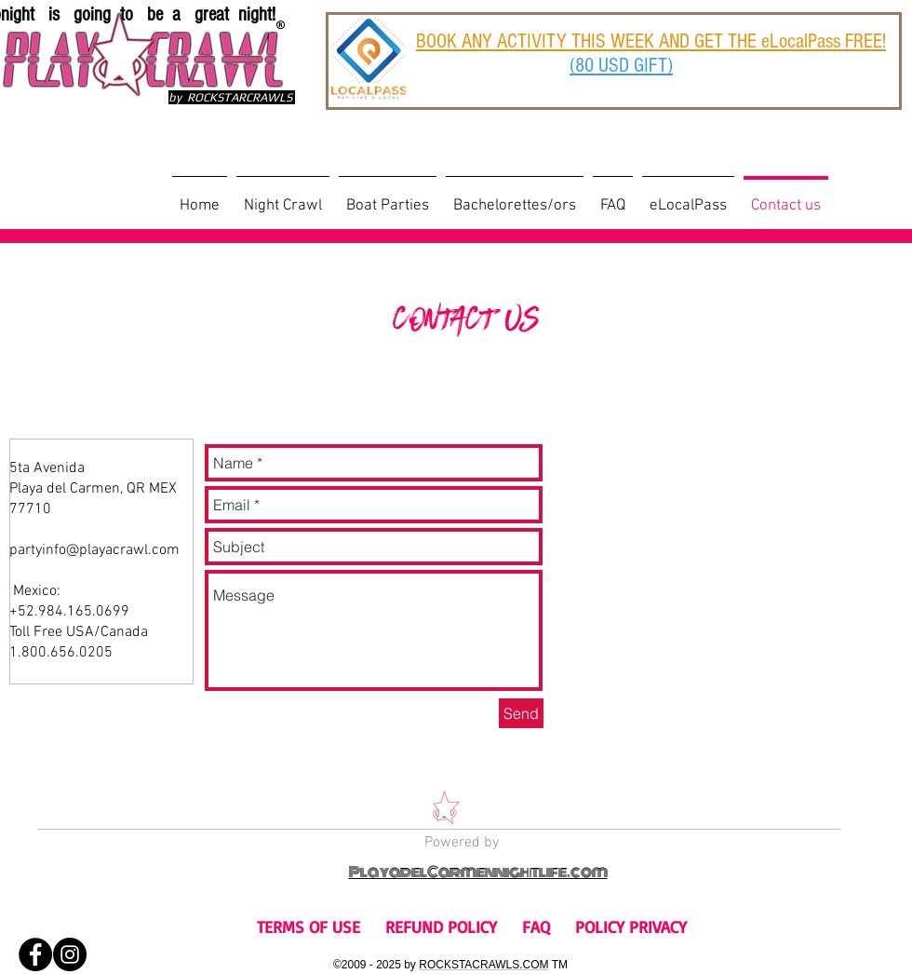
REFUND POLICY (441, 926)
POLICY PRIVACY (631, 926)
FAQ (536, 926)
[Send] (521, 713)
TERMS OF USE (308, 926)
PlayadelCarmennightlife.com (478, 872)
